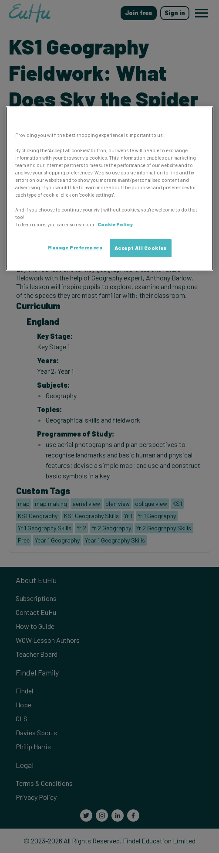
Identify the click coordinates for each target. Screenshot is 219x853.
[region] (110, 188)
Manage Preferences (75, 247)
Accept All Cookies (141, 248)
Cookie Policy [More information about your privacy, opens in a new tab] (115, 224)
